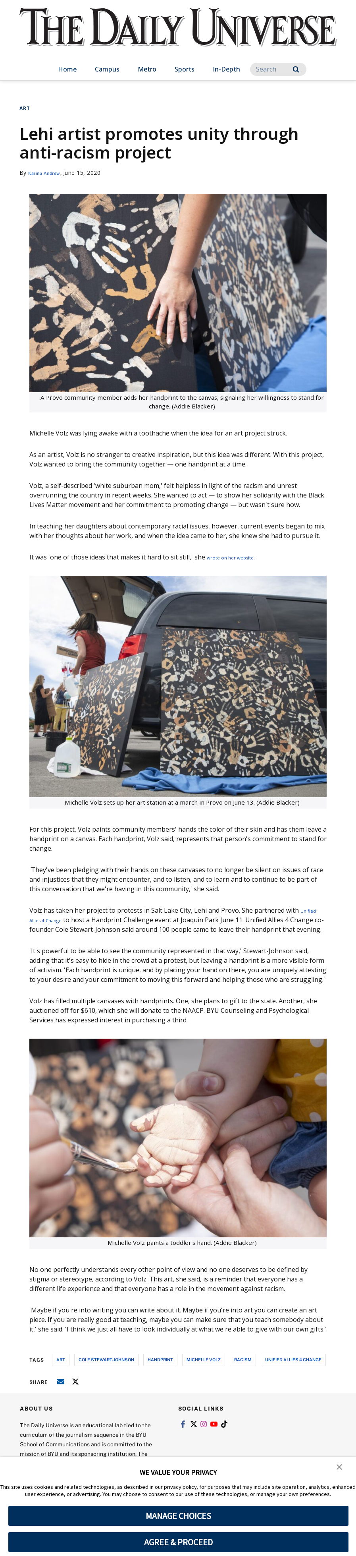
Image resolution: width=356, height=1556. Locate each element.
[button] (340, 1468)
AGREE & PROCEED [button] (178, 1542)
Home (67, 69)
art (60, 1369)
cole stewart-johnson (106, 1369)
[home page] (178, 35)
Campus (107, 69)
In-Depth (226, 69)
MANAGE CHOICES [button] (178, 1515)
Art (24, 108)
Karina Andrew (48, 172)
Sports (184, 69)
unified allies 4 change (293, 1369)
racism (243, 1369)
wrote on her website (238, 557)
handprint (160, 1369)
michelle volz (204, 1369)
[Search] (278, 69)
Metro (147, 69)
